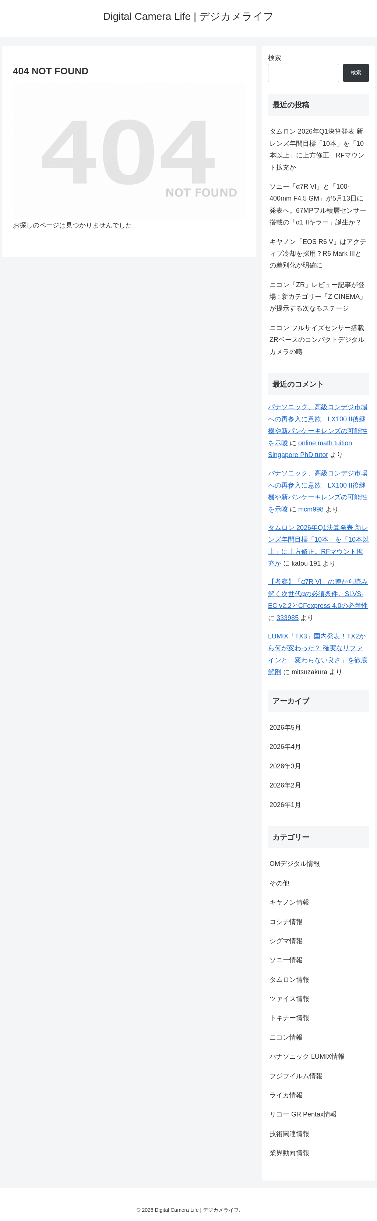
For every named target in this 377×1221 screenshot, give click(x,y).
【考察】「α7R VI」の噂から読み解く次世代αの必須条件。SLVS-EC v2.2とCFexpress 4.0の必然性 (318, 593)
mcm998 (311, 509)
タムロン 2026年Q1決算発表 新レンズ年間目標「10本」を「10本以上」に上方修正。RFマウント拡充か (316, 149)
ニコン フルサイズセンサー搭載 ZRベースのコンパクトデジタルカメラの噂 (316, 339)
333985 (287, 618)
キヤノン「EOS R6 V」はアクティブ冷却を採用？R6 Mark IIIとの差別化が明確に (317, 253)
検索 (274, 57)
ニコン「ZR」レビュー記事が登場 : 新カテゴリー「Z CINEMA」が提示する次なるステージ (317, 296)
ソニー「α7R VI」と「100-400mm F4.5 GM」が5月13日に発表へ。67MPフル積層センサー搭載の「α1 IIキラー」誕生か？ (317, 204)
